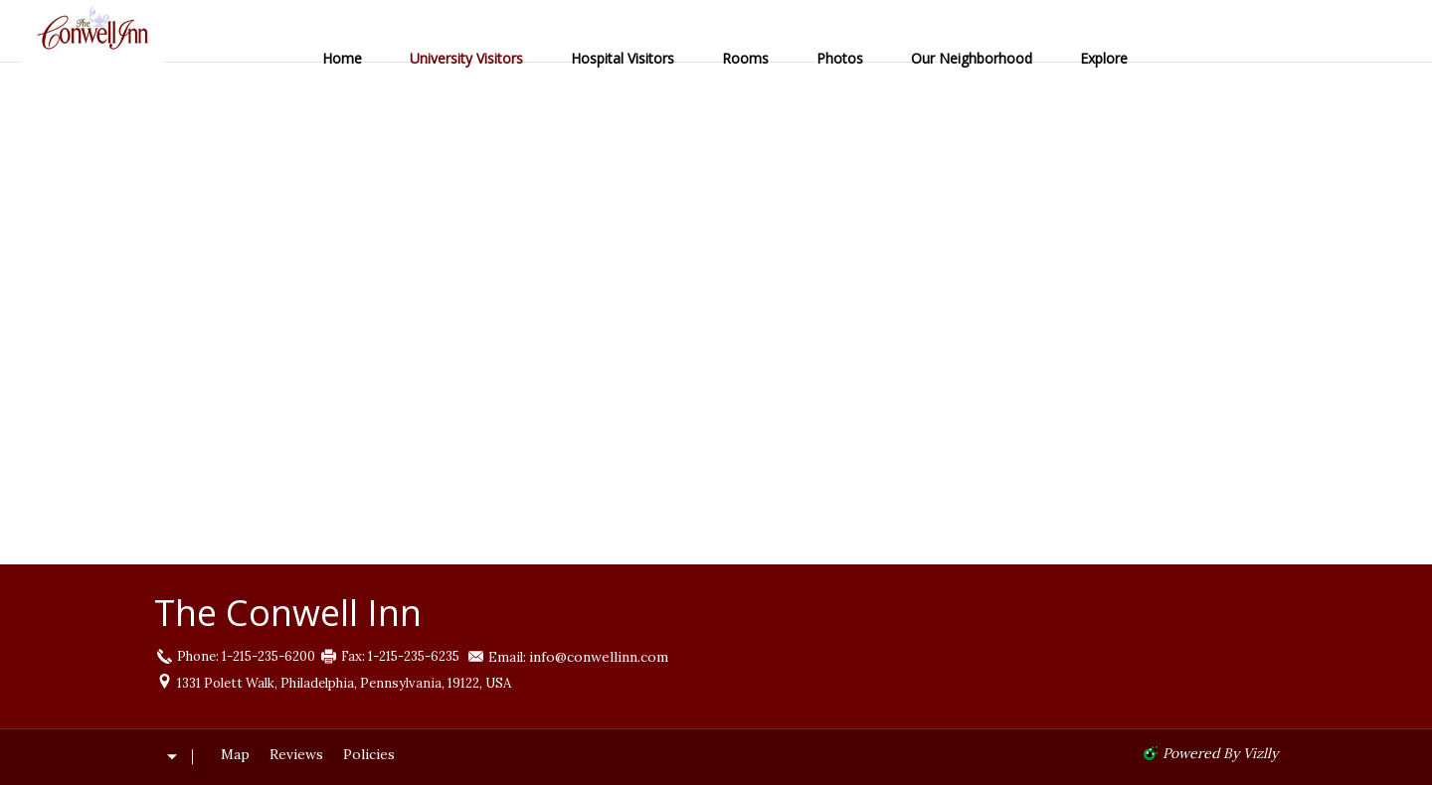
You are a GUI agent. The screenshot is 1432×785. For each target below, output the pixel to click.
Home (342, 58)
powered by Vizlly (1220, 753)
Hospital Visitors (622, 58)
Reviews (296, 754)
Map (235, 754)
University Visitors (466, 58)
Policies (369, 754)
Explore (1104, 58)
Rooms (745, 58)
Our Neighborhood (971, 58)
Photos (839, 58)
